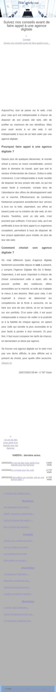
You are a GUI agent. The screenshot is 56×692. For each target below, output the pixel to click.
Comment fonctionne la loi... (17, 587)
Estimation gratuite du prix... (17, 580)
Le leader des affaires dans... (17, 493)
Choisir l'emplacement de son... (19, 614)
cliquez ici (6, 363)
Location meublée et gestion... (18, 594)
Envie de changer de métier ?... (19, 520)
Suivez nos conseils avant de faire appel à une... (27, 43)
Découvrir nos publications (40, 689)
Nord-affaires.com (19, 689)
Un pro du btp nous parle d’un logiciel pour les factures (10, 444)
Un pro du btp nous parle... (16, 547)
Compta (26, 39)
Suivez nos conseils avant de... (18, 541)
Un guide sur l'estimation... (16, 574)
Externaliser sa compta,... (16, 560)
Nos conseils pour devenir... (17, 527)
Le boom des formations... (16, 607)
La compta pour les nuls (22, 470)
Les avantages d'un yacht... (17, 507)
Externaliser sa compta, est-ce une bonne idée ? (27, 478)
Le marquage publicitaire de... (18, 621)
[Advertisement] (28, 74)
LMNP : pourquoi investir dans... (19, 514)
